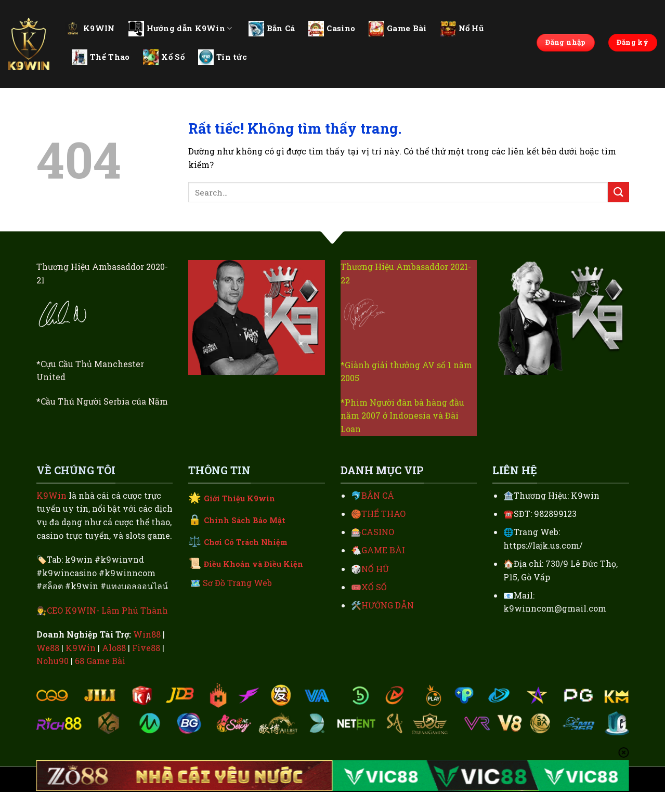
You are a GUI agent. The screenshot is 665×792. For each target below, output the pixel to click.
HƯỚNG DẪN (387, 605)
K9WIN (90, 28)
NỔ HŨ (375, 568)
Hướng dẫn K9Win (180, 28)
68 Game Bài (100, 660)
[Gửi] (618, 192)
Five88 (146, 647)
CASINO (377, 531)
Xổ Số (164, 57)
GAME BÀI (383, 549)
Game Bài (397, 28)
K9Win (51, 495)
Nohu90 (52, 660)
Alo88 (114, 647)
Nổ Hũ (462, 28)
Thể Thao (100, 57)
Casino (331, 28)
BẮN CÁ (377, 495)
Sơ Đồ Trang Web (237, 582)
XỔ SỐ (374, 586)
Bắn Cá (272, 28)
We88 (47, 647)
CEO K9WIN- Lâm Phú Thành (107, 610)
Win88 (147, 634)
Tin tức (222, 57)
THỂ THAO (383, 513)
